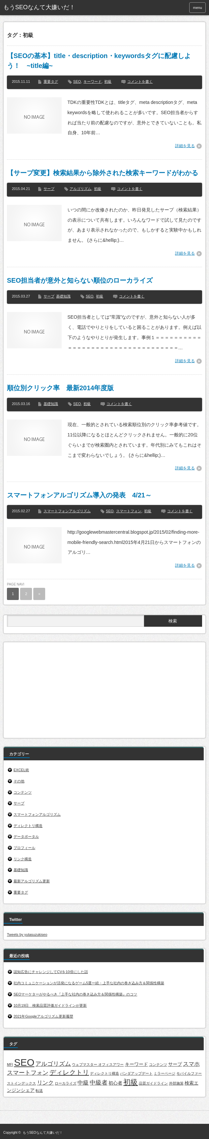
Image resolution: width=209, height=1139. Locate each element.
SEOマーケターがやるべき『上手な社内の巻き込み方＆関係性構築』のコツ (75, 994)
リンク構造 (23, 859)
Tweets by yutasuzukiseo (27, 934)
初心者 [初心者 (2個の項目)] (115, 1083)
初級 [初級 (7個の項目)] (130, 1082)
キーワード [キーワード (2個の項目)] (136, 1064)
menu (197, 8)
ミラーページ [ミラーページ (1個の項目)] (164, 1073)
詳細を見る (185, 145)
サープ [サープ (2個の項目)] (175, 1064)
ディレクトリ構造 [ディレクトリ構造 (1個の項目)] (104, 1073)
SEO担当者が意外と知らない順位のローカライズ (80, 280)
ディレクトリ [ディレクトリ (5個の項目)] (69, 1072)
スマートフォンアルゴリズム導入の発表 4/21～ (79, 495)
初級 (107, 81)
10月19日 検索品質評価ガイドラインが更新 (50, 1005)
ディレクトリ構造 (28, 826)
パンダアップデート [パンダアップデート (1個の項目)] (136, 1073)
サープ (49, 189)
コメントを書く (140, 81)
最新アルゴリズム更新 (32, 881)
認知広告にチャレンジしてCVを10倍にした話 (51, 972)
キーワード (92, 81)
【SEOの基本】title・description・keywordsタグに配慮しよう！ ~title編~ (99, 60)
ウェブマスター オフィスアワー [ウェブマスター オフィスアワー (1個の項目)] (98, 1064)
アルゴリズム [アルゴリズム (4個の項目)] (53, 1063)
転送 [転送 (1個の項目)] (39, 1090)
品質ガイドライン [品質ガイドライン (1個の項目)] (153, 1083)
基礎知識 (63, 296)
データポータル (26, 836)
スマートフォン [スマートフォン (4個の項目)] (27, 1072)
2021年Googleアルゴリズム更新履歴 (43, 1016)
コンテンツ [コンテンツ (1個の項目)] (158, 1064)
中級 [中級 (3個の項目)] (83, 1083)
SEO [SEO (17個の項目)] (24, 1062)
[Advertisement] (104, 688)
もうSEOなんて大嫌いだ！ (43, 1132)
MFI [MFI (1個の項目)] (10, 1064)
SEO (77, 81)
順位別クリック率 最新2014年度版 (60, 388)
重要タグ (51, 81)
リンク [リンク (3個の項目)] (45, 1083)
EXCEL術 (21, 770)
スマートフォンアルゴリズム (67, 511)
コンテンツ (23, 792)
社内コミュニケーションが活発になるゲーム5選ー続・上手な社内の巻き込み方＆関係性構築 (89, 983)
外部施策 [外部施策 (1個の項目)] (176, 1083)
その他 (19, 781)
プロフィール (24, 848)
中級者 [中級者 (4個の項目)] (98, 1082)
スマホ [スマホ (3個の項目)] (191, 1064)
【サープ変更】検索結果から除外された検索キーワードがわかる (102, 172)
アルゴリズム (80, 189)
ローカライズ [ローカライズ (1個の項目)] (65, 1083)
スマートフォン (128, 511)
